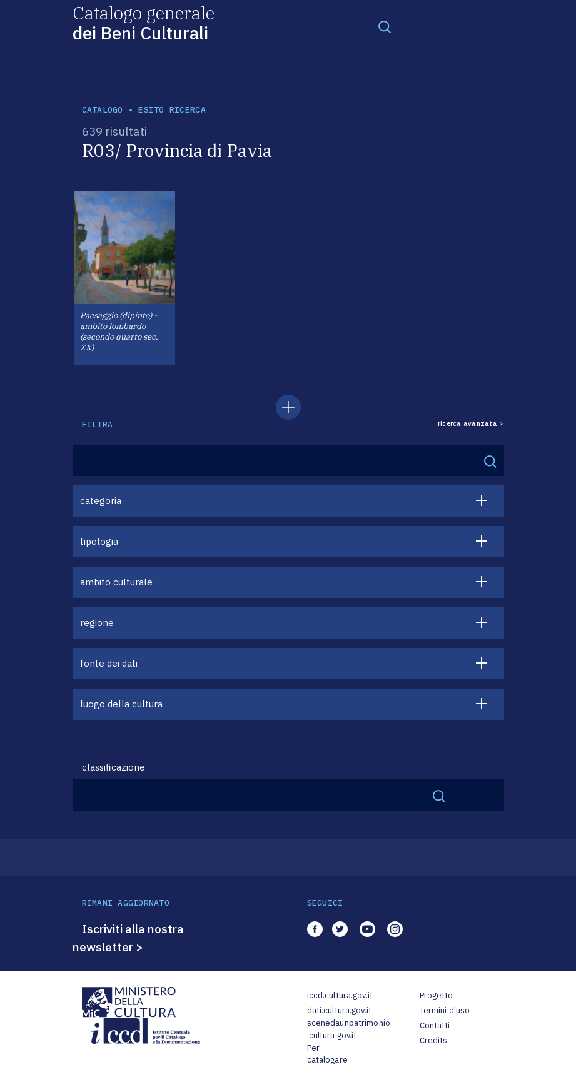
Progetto (436, 995)
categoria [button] (100, 501)
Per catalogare (327, 1054)
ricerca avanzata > (471, 424)
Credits (434, 1040)
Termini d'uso (445, 1010)
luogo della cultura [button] (121, 704)
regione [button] (97, 623)
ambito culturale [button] (116, 582)
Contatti (435, 1025)
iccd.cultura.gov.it (340, 995)
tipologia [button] (99, 541)
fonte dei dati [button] (109, 663)
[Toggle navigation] (385, 26)
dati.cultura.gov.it (339, 1010)
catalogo (102, 109)
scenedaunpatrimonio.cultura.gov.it (348, 1029)
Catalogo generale (144, 22)
